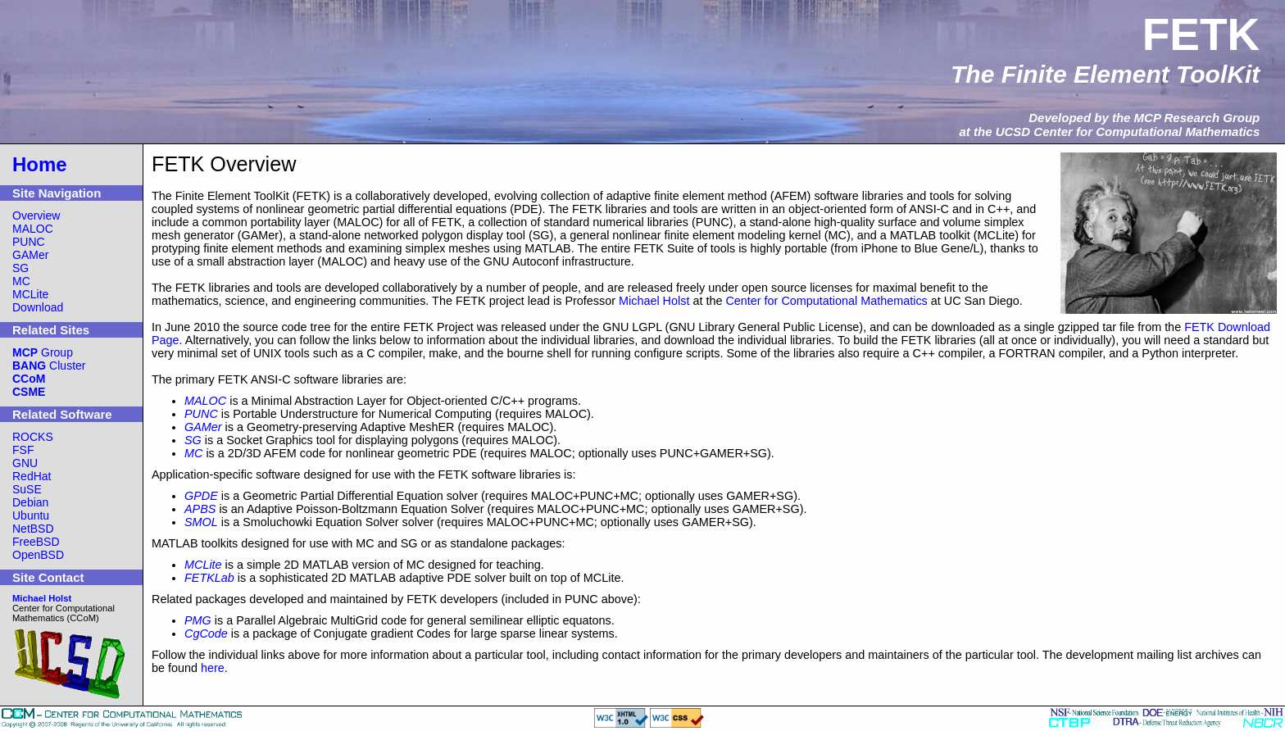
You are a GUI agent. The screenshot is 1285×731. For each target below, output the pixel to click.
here (213, 667)
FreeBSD (36, 541)
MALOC (32, 228)
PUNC (28, 241)
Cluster (48, 365)
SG (20, 268)
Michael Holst (654, 300)
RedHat (31, 476)
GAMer (30, 254)
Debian (30, 502)
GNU (25, 463)
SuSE (27, 489)
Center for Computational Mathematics (826, 300)
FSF (23, 449)
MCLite (30, 294)
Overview (36, 215)
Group (42, 352)
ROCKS (32, 436)
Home (39, 164)
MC (21, 281)
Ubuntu (30, 515)
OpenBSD (38, 554)
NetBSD (33, 528)
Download (37, 307)
